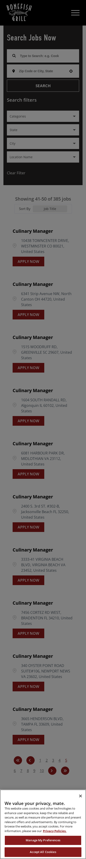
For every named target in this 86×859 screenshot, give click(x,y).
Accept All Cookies (43, 852)
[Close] (80, 796)
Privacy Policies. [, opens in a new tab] (55, 831)
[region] (43, 824)
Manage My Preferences (43, 840)
